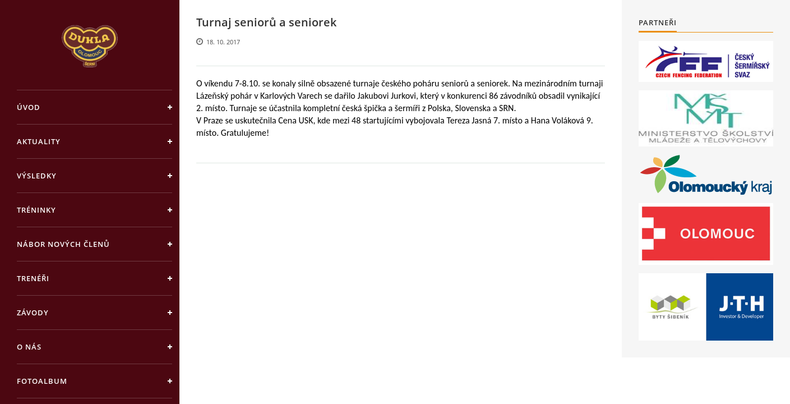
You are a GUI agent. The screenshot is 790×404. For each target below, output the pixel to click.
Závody (33, 312)
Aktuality (39, 141)
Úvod (28, 107)
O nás (29, 347)
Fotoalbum (42, 381)
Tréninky (36, 210)
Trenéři (33, 278)
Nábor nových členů (63, 244)
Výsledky (37, 176)
